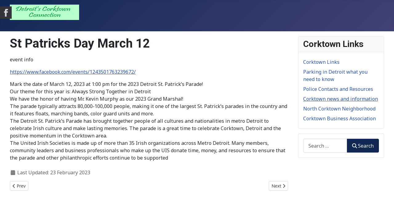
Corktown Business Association (339, 118)
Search (363, 145)
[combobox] (325, 146)
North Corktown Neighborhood (339, 108)
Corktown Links (321, 62)
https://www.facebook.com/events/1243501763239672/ (73, 71)
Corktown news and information (340, 98)
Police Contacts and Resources (338, 89)
